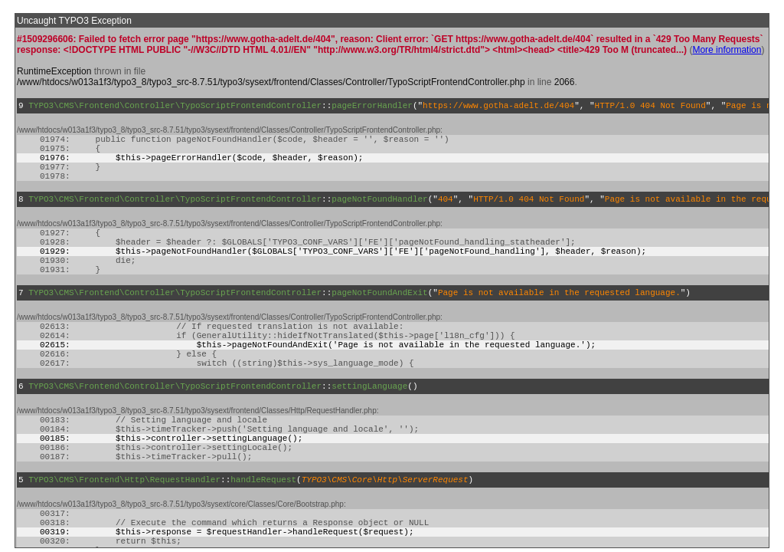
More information (726, 49)
